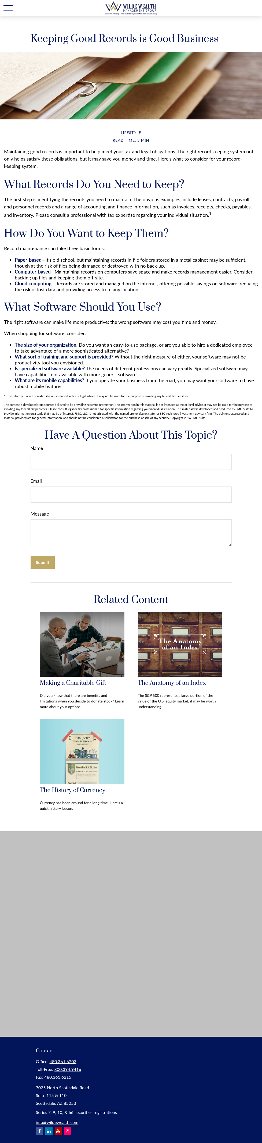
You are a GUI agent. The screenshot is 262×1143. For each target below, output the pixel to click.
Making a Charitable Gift (73, 683)
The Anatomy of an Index (172, 683)
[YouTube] (58, 1131)
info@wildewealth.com (57, 1122)
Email (36, 481)
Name (37, 448)
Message (40, 514)
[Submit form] (43, 562)
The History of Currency (72, 790)
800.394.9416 (67, 1069)
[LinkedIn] (49, 1131)
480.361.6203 (62, 1061)
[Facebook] (39, 1131)
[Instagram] (67, 1131)
